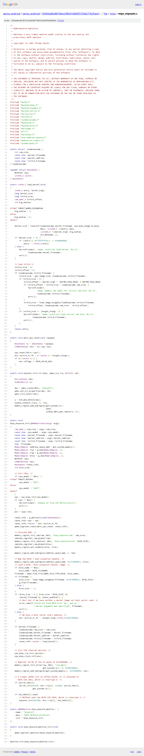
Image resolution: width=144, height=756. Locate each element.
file (60, 20)
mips (113, 13)
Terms (32, 751)
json (139, 751)
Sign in (138, 4)
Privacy (24, 751)
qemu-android (11, 13)
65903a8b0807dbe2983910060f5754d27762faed (70, 13)
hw (105, 13)
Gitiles (17, 751)
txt (132, 751)
